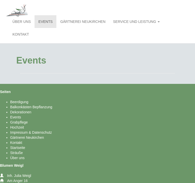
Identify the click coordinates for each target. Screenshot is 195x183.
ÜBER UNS (21, 22)
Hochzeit (17, 127)
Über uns (17, 158)
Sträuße (16, 153)
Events (15, 117)
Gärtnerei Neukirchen (27, 137)
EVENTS (45, 22)
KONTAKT (20, 34)
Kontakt (16, 143)
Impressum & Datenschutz (31, 132)
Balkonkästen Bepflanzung (31, 107)
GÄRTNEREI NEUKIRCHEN (82, 22)
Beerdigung (19, 102)
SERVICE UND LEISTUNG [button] (136, 22)
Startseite (17, 148)
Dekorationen (20, 112)
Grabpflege (19, 122)
